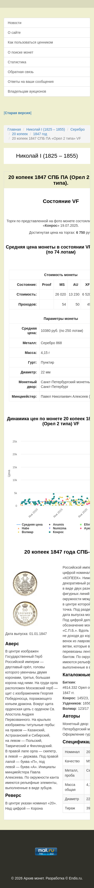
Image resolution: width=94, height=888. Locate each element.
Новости (14, 23)
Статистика (17, 62)
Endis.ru (75, 878)
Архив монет (34, 878)
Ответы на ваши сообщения (31, 82)
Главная (14, 129)
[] (17, 113)
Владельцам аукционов (27, 91)
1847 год (40, 134)
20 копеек (20, 134)
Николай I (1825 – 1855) (45, 129)
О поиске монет (20, 52)
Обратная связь (21, 72)
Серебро (77, 129)
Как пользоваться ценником (30, 42)
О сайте (14, 33)
